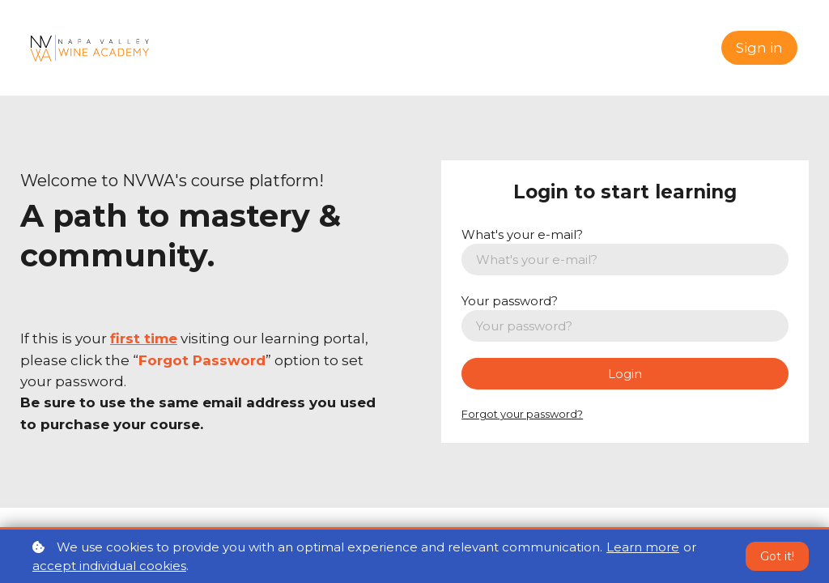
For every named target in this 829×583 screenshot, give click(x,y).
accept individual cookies (109, 565)
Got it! (777, 556)
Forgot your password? (522, 413)
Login (625, 373)
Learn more (642, 547)
